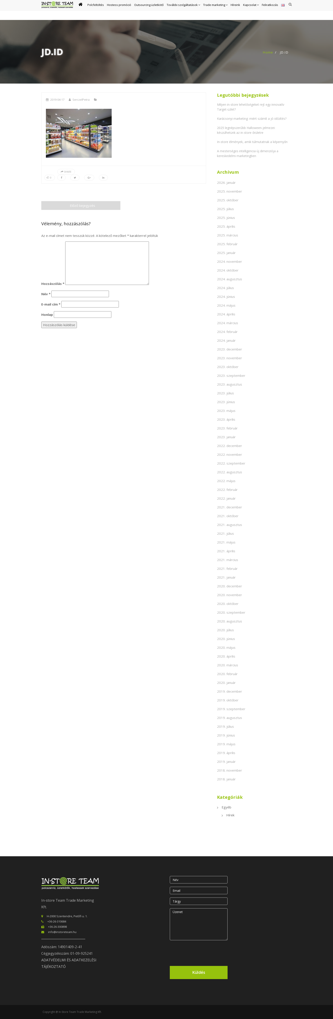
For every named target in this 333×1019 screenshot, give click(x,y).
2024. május (226, 305)
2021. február (227, 568)
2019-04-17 (57, 100)
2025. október (228, 200)
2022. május (226, 481)
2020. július (225, 630)
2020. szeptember (231, 612)
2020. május (226, 647)
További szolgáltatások (183, 10)
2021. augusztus (229, 524)
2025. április (226, 226)
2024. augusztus (229, 279)
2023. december (229, 349)
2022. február (227, 489)
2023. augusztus (229, 384)
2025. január (226, 252)
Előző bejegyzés (81, 205)
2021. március (227, 560)
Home (268, 52)
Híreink (235, 10)
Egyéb (226, 807)
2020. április (226, 656)
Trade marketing (215, 10)
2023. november (229, 358)
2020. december (229, 586)
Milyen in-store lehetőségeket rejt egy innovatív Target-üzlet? (250, 106)
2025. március (227, 235)
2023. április (226, 419)
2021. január (226, 577)
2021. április (226, 551)
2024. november (229, 261)
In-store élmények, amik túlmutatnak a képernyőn (252, 142)
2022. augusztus (229, 472)
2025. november (229, 191)
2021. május (226, 542)
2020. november (229, 595)
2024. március (227, 323)
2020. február (227, 674)
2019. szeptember (231, 709)
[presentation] (203, 952)
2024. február (227, 331)
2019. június (226, 735)
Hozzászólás (52, 283)
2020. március (227, 665)
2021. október (228, 516)
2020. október (228, 603)
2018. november (229, 770)
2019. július (225, 726)
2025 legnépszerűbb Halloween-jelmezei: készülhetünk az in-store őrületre (246, 130)
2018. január (226, 779)
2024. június (226, 296)
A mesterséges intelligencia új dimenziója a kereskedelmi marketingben (247, 153)
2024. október (228, 270)
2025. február (227, 244)
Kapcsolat (251, 10)
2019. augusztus (229, 717)
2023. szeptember (231, 375)
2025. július (225, 209)
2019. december (229, 691)
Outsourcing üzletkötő (149, 10)
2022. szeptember (231, 463)
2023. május (226, 410)
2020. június (226, 638)
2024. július (225, 288)
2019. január (226, 761)
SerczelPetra (81, 100)
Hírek (230, 815)
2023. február (227, 428)
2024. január (226, 340)
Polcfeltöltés (95, 10)
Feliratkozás (270, 10)
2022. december (229, 445)
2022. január (226, 498)
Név (46, 294)
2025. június (226, 217)
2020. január (226, 682)
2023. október (228, 367)
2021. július (225, 533)
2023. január (226, 437)
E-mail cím (50, 304)
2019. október (228, 700)
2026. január (226, 182)
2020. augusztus (229, 621)
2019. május (226, 744)
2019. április (226, 753)
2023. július (225, 393)
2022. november (229, 454)
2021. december (229, 507)
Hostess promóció (119, 10)
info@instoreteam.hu (62, 932)
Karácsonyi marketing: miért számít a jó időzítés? (251, 118)
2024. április (226, 314)
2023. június (226, 402)
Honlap (47, 314)
